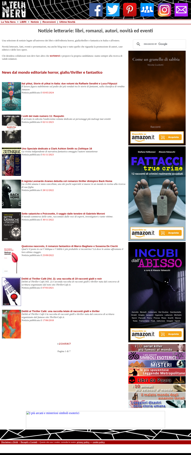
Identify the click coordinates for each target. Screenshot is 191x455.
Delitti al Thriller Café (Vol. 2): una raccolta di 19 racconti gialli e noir (62, 278)
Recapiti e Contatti (29, 442)
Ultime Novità (67, 21)
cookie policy (99, 442)
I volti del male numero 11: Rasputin (43, 116)
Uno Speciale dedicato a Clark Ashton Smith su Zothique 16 (57, 148)
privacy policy (83, 442)
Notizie (35, 21)
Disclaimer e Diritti (9, 442)
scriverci (55, 55)
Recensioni (49, 21)
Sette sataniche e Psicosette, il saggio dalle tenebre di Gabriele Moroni (63, 213)
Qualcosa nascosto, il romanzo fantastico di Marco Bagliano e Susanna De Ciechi (70, 246)
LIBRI (23, 21)
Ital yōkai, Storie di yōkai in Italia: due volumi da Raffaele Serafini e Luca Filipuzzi (69, 83)
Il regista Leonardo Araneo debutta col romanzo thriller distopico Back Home (67, 181)
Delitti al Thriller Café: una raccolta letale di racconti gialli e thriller (61, 311)
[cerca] (159, 44)
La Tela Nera (8, 21)
